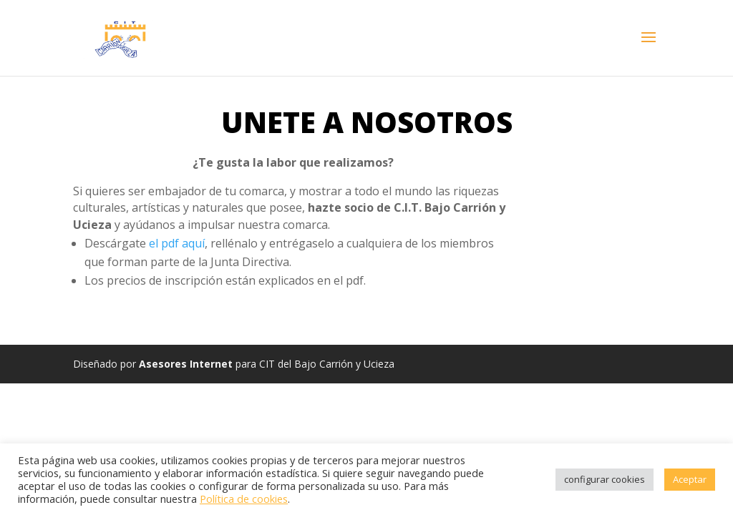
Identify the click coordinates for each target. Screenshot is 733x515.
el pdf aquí (177, 243)
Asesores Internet (186, 364)
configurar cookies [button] (604, 479)
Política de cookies (244, 498)
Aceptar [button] (690, 479)
